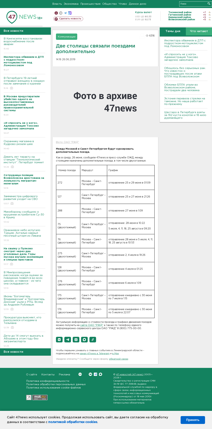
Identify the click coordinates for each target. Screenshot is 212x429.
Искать (209, 3)
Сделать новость (70, 19)
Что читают (199, 31)
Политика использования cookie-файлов (53, 388)
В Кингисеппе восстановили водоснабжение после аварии (24, 44)
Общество (109, 4)
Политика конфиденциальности (47, 381)
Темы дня (172, 31)
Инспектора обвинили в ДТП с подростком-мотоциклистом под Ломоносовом (185, 43)
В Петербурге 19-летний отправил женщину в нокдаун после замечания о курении (24, 83)
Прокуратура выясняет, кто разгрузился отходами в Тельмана (24, 322)
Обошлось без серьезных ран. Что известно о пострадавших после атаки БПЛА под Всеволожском (185, 72)
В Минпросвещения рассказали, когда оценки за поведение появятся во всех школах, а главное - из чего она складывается (24, 280)
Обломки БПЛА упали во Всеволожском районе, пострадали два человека (181, 87)
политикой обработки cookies (72, 422)
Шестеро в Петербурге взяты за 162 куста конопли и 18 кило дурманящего (185, 115)
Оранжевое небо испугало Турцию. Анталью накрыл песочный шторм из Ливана (24, 235)
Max (100, 374)
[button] (59, 339)
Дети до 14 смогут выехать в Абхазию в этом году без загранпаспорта (24, 341)
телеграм (65, 13)
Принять (192, 420)
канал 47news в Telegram (94, 354)
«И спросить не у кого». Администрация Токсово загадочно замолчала (181, 57)
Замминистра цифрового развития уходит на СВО (24, 200)
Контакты (48, 374)
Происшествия (90, 4)
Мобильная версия (56, 13)
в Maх (115, 354)
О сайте (31, 374)
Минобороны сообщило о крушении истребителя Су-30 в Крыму (24, 217)
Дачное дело (137, 4)
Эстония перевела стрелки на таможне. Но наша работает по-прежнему (184, 101)
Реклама (64, 374)
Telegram (95, 374)
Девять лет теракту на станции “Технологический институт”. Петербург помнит (24, 162)
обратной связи (118, 359)
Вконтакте (80, 374)
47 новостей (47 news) (129, 375)
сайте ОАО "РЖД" (91, 325)
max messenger (69, 13)
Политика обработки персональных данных (56, 384)
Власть (57, 4)
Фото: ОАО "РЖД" (67, 142)
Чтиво (123, 4)
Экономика (71, 4)
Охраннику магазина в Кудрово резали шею (24, 145)
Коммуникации (66, 37)
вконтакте (60, 13)
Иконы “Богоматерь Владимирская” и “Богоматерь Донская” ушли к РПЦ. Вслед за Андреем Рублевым (24, 303)
